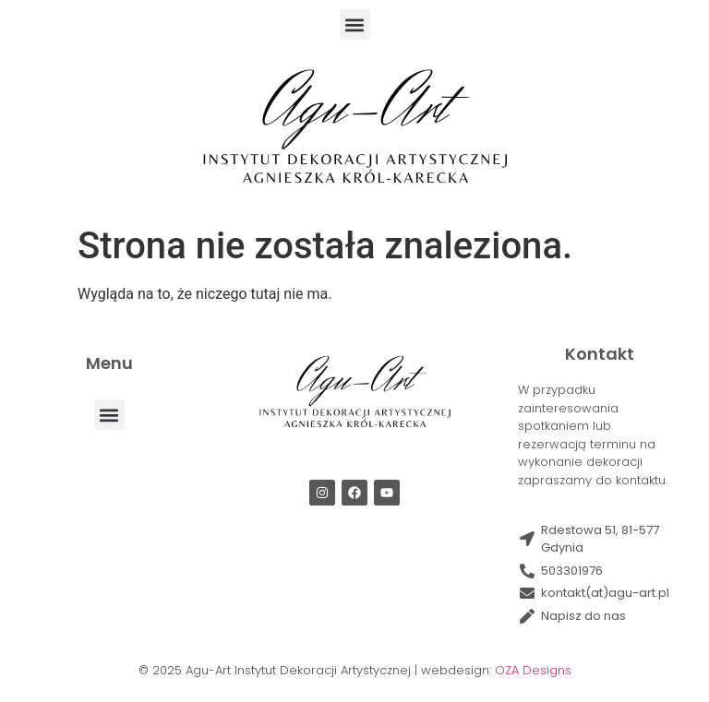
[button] (355, 24)
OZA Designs (533, 670)
